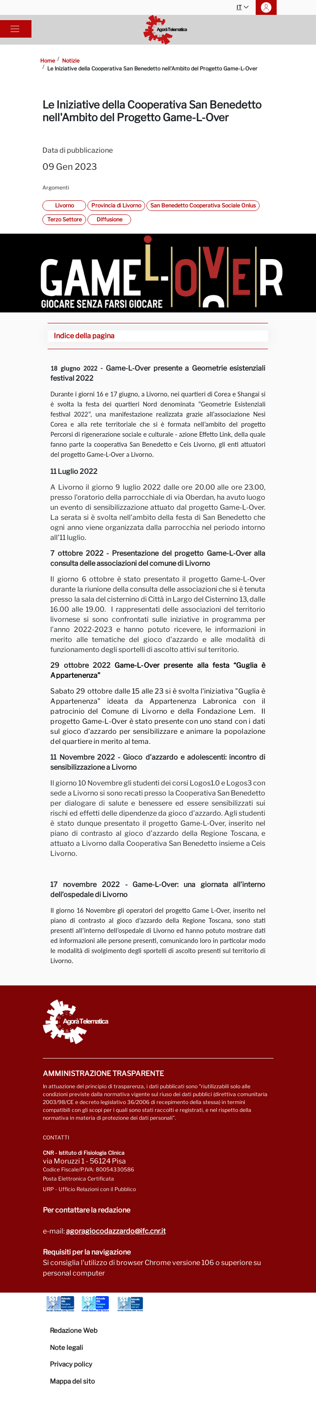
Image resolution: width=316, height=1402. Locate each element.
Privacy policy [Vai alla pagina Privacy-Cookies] (71, 1364)
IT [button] (242, 8)
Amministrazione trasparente (103, 1073)
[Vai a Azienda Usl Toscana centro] (95, 1304)
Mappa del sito (72, 1381)
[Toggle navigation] (15, 29)
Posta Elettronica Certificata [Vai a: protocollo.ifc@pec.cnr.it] (78, 1178)
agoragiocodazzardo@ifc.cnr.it (116, 1231)
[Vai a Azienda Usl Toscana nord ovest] (60, 1304)
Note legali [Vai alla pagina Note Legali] (66, 1348)
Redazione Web (73, 1331)
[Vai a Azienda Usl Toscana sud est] (130, 1304)
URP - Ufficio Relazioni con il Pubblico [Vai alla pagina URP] (89, 1189)
